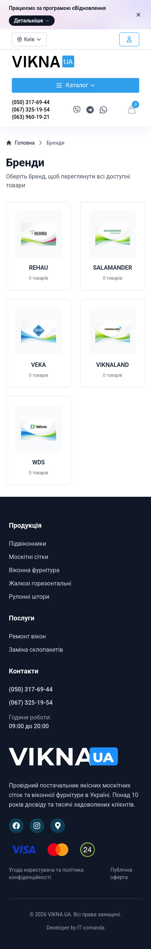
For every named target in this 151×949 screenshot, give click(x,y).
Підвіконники (27, 543)
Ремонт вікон (27, 636)
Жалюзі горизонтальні (40, 583)
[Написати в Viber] (76, 109)
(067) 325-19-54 (30, 110)
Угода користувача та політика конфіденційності (46, 873)
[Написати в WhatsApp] (103, 110)
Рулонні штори (29, 596)
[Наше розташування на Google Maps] (57, 825)
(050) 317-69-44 (30, 102)
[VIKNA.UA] (75, 757)
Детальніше (31, 21)
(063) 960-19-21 (30, 117)
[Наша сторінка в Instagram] (37, 825)
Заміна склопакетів (36, 649)
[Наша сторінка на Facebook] (16, 825)
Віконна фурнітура (34, 570)
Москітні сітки (28, 556)
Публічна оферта (121, 873)
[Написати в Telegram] (90, 110)
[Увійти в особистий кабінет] (129, 39)
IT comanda (90, 928)
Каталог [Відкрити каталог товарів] (75, 85)
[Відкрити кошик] (131, 109)
